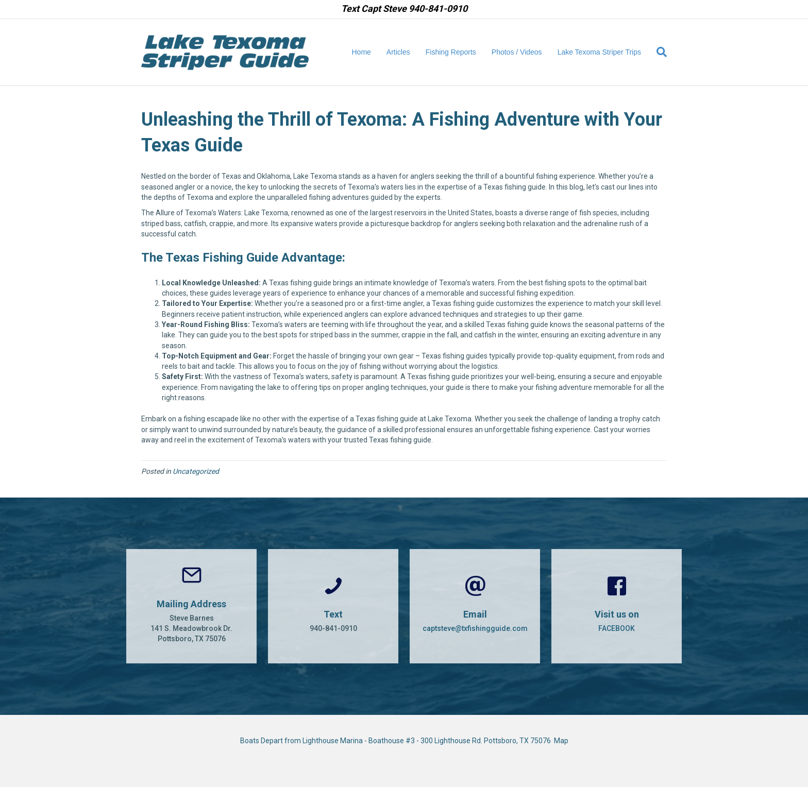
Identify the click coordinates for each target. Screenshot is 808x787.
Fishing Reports (451, 52)
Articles (398, 52)
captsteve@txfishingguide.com (475, 628)
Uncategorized (196, 471)
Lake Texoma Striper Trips (599, 52)
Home (361, 52)
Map (561, 741)
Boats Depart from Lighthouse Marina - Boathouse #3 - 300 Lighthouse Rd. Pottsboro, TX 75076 (397, 741)
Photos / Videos (517, 52)
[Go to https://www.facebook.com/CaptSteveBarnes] (616, 606)
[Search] (658, 52)
